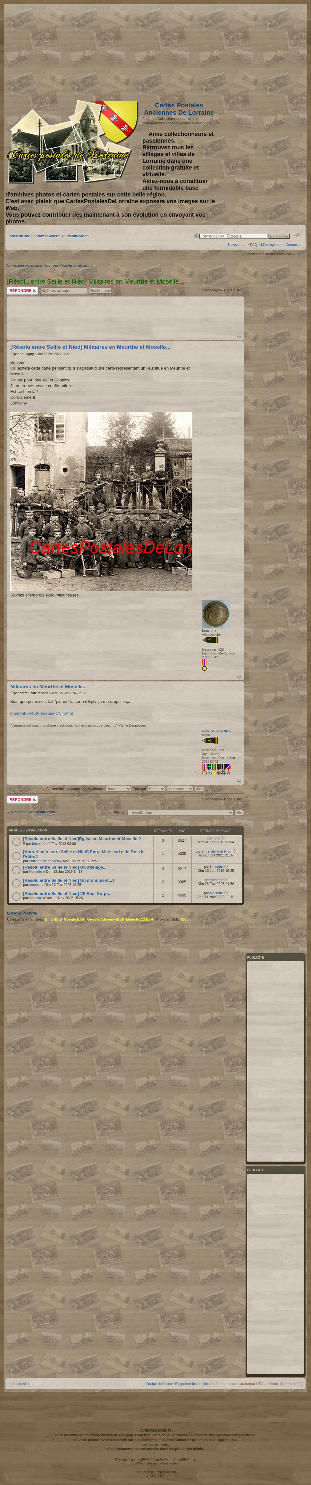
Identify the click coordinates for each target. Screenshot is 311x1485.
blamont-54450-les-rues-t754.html (41, 713)
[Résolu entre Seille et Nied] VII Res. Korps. (66, 893)
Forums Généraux (48, 236)
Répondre (22, 291)
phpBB (141, 1460)
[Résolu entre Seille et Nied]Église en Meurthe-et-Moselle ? (82, 838)
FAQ (253, 244)
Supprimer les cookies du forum (200, 1384)
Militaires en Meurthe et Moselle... (48, 686)
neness (34, 885)
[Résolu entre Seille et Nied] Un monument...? (69, 880)
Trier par (149, 788)
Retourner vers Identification (33, 812)
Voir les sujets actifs (76, 265)
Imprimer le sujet (196, 235)
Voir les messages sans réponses (31, 265)
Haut (239, 336)
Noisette (35, 871)
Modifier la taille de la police (297, 235)
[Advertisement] (252, 50)
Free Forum (170, 1463)
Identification (77, 236)
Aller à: (119, 812)
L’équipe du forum (158, 1384)
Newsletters (237, 244)
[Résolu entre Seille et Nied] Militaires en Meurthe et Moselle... (90, 347)
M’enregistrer (271, 244)
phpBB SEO (155, 1475)
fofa (35, 844)
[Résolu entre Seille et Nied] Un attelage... (64, 867)
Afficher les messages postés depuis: (88, 788)
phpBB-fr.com (166, 1472)
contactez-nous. (155, 1444)
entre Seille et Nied (34, 693)
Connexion (293, 244)
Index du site (19, 236)
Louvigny (27, 354)
